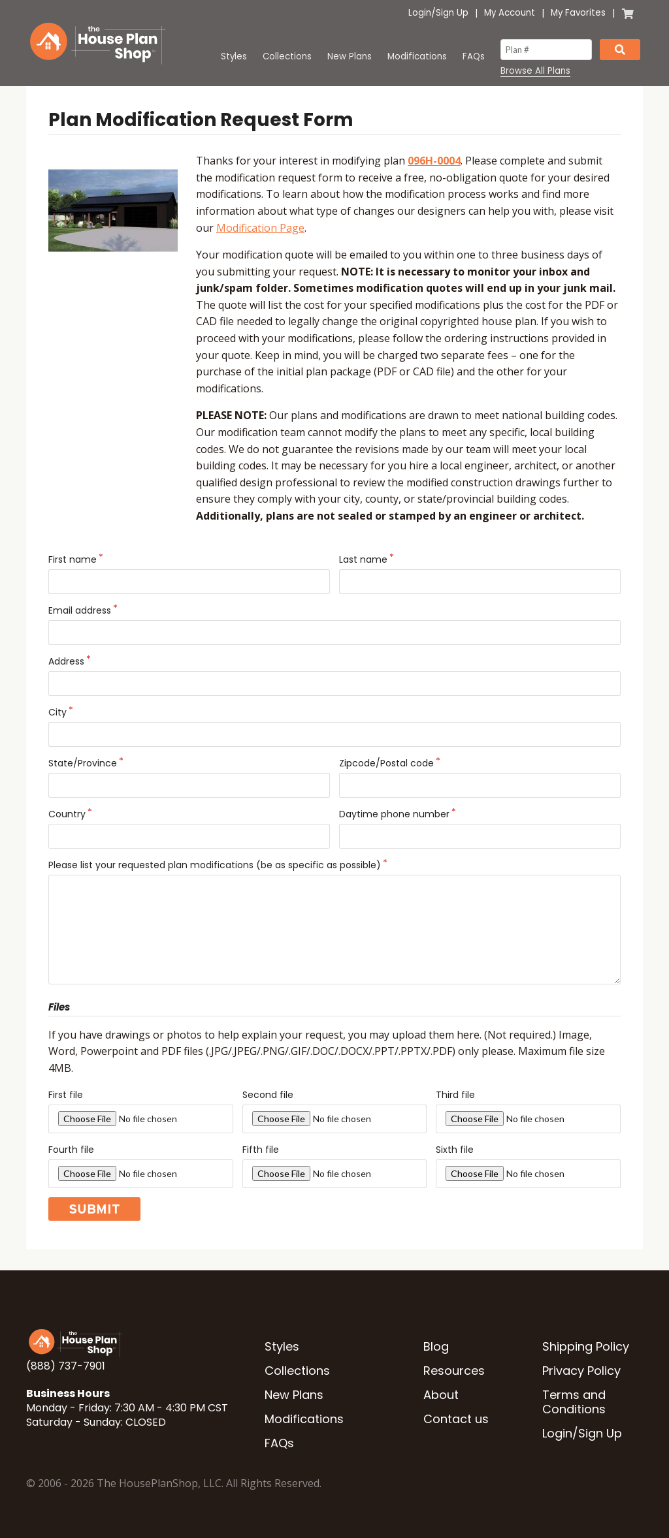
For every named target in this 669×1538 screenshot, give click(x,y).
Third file (455, 1094)
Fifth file (260, 1149)
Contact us (456, 1419)
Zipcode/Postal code (386, 763)
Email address (79, 610)
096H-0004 (434, 160)
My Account (509, 12)
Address (66, 661)
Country (67, 814)
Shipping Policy (585, 1346)
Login (419, 12)
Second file (267, 1094)
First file (65, 1094)
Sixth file (455, 1149)
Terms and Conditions (574, 1402)
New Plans (349, 56)
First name (72, 559)
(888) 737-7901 (65, 1365)
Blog (436, 1346)
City (57, 712)
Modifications (417, 56)
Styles (234, 56)
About (441, 1395)
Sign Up (452, 12)
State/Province (82, 763)
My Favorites (578, 12)
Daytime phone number (394, 814)
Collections (287, 56)
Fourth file (71, 1149)
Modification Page (260, 228)
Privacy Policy (581, 1370)
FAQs (474, 56)
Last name (363, 559)
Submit (94, 1209)
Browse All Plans (535, 71)
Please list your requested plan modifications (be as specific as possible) (214, 864)
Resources (454, 1370)
